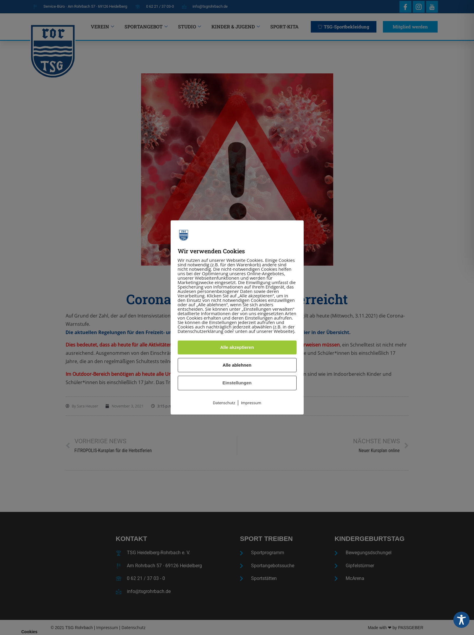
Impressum (251, 402)
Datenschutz (224, 402)
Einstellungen (236, 382)
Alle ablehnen (237, 365)
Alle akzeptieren (237, 347)
